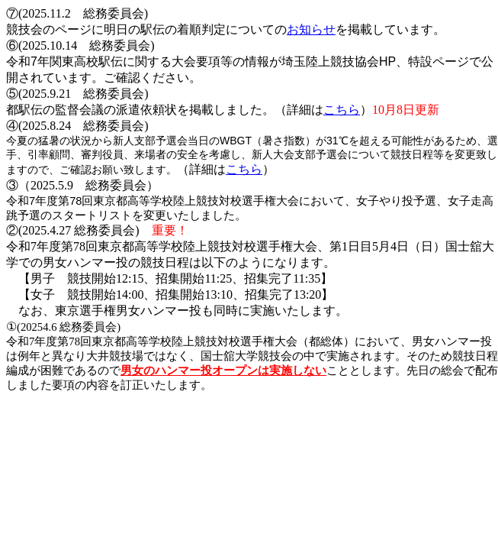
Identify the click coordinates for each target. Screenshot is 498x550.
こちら (341, 109)
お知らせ (311, 29)
